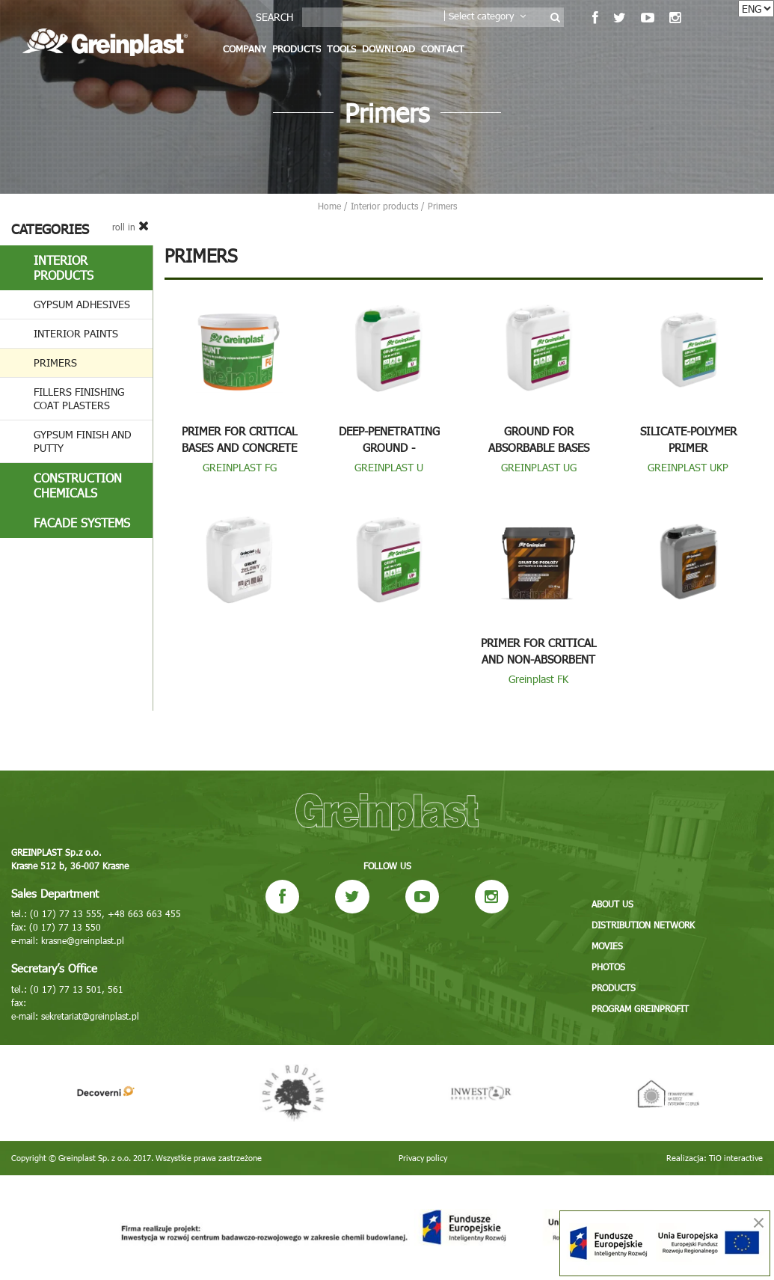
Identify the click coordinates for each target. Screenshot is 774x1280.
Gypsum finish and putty (83, 441)
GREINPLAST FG (240, 467)
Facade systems (82, 522)
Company (244, 49)
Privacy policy (423, 1158)
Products (296, 49)
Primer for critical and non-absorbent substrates (538, 659)
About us (612, 904)
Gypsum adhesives (82, 304)
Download (388, 49)
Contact (442, 49)
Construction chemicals (78, 485)
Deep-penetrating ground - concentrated (389, 447)
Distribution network (643, 925)
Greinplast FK (538, 679)
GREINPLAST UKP (688, 467)
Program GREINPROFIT (640, 1008)
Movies (607, 946)
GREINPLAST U (388, 467)
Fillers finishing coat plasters (79, 398)
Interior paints (76, 333)
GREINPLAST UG (539, 467)
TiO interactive (736, 1158)
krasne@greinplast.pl (82, 940)
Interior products (63, 267)
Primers (55, 362)
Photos (608, 967)
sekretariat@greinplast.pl (90, 1016)
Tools (341, 49)
